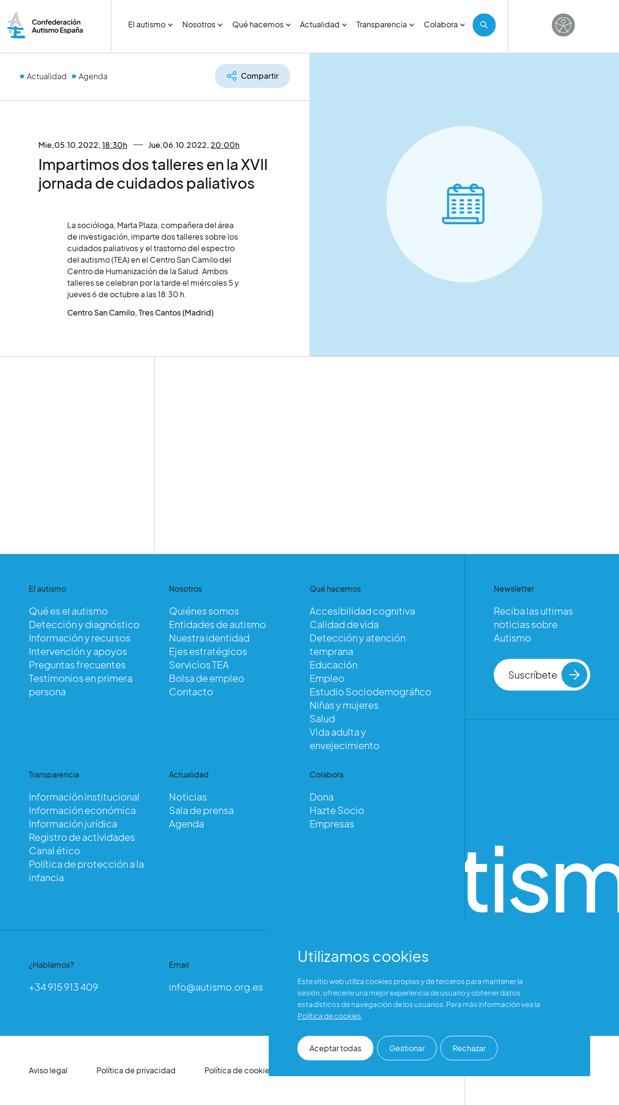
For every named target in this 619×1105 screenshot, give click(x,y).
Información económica (82, 810)
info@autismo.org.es (216, 987)
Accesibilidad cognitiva (362, 611)
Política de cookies (239, 1070)
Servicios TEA (199, 664)
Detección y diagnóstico (84, 624)
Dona (321, 796)
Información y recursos (80, 637)
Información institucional (84, 796)
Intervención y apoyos (78, 651)
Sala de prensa (201, 810)
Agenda (93, 76)
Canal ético (54, 850)
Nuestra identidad (209, 637)
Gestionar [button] (407, 1048)
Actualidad (323, 24)
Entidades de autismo (217, 624)
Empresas (332, 823)
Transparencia (385, 24)
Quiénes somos (204, 611)
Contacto (191, 691)
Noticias (188, 796)
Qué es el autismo (68, 611)
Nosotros (202, 24)
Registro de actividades (82, 837)
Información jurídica (73, 823)
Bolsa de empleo (206, 678)
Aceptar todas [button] (335, 1048)
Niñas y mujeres (344, 705)
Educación (333, 664)
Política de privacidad (136, 1070)
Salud (322, 718)
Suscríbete (548, 675)
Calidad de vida (344, 624)
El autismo (150, 24)
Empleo (327, 678)
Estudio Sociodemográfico (370, 691)
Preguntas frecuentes (77, 664)
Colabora (444, 24)
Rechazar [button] (469, 1048)
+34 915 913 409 (63, 987)
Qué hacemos (261, 24)
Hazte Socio (337, 810)
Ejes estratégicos (208, 651)
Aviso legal (48, 1070)
